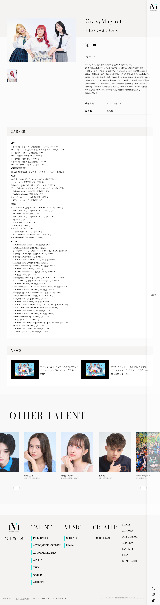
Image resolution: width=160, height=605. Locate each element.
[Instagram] (153, 594)
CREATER (105, 527)
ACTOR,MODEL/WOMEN (46, 545)
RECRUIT (7, 598)
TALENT (41, 527)
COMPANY (128, 531)
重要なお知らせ (22, 598)
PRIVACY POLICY (41, 598)
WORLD (37, 575)
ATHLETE (38, 582)
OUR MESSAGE (130, 537)
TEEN (36, 567)
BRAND (126, 555)
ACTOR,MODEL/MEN (44, 552)
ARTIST (37, 560)
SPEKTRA (71, 538)
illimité (69, 545)
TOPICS (126, 525)
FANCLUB (127, 549)
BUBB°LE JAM (102, 538)
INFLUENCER (40, 538)
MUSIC (72, 527)
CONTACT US (59, 598)
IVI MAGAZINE (130, 561)
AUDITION (127, 543)
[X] (153, 588)
